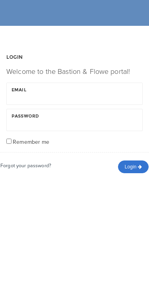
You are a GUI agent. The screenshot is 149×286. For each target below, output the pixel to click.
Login (133, 167)
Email (19, 90)
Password (25, 116)
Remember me (31, 142)
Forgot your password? (25, 166)
